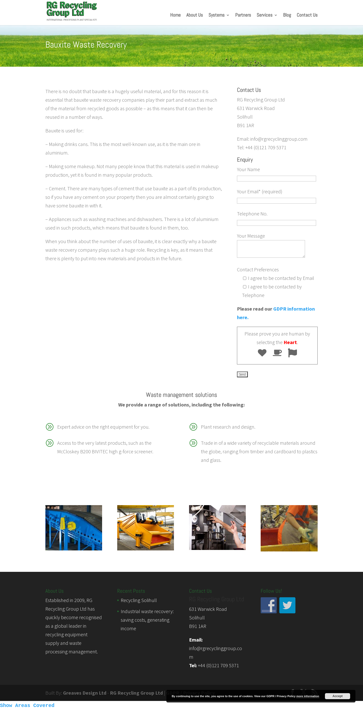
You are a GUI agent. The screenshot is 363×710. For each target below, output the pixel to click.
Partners (243, 15)
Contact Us (307, 15)
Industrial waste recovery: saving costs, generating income (147, 619)
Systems (216, 15)
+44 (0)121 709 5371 (218, 665)
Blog (287, 15)
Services (265, 15)
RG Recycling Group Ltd (136, 693)
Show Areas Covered (27, 705)
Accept (337, 696)
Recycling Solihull (139, 600)
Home (175, 15)
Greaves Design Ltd (84, 693)
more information (307, 696)
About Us (194, 15)
